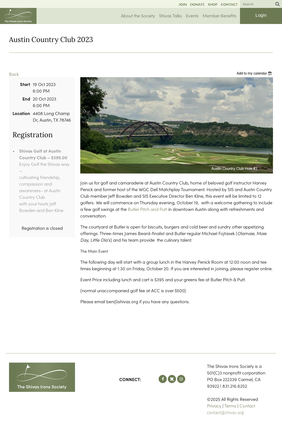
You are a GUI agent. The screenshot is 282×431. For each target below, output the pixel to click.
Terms (230, 405)
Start (25, 84)
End (26, 98)
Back (14, 74)
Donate (197, 4)
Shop (213, 4)
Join (183, 4)
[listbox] (255, 73)
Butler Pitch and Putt (147, 209)
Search (278, 4)
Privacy (214, 405)
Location (21, 113)
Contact (229, 4)
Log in (261, 15)
